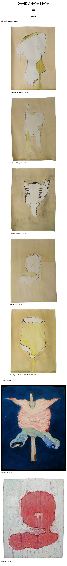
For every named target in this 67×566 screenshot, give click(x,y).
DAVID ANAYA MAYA (33, 3)
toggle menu (33, 9)
